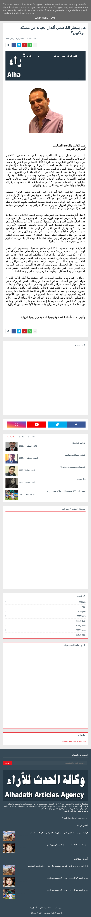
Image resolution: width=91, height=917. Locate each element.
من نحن (58, 908)
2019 (81, 635)
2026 (82, 602)
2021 (81, 625)
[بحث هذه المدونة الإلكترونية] (49, 763)
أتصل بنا (33, 908)
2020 (81, 630)
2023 (81, 616)
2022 (81, 621)
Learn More (41, 18)
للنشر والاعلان (45, 908)
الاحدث (22, 436)
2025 (82, 607)
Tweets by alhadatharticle (73, 741)
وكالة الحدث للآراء (36, 913)
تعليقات (31, 436)
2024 (82, 611)
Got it (54, 18)
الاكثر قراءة (10, 436)
